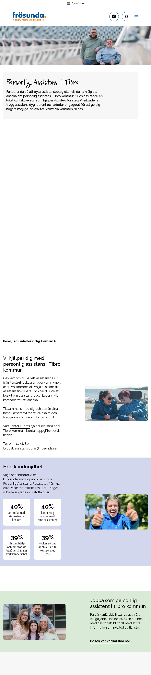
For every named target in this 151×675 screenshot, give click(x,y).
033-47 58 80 (19, 444)
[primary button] (126, 16)
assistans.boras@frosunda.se (35, 448)
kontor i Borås (20, 426)
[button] (75, 3)
